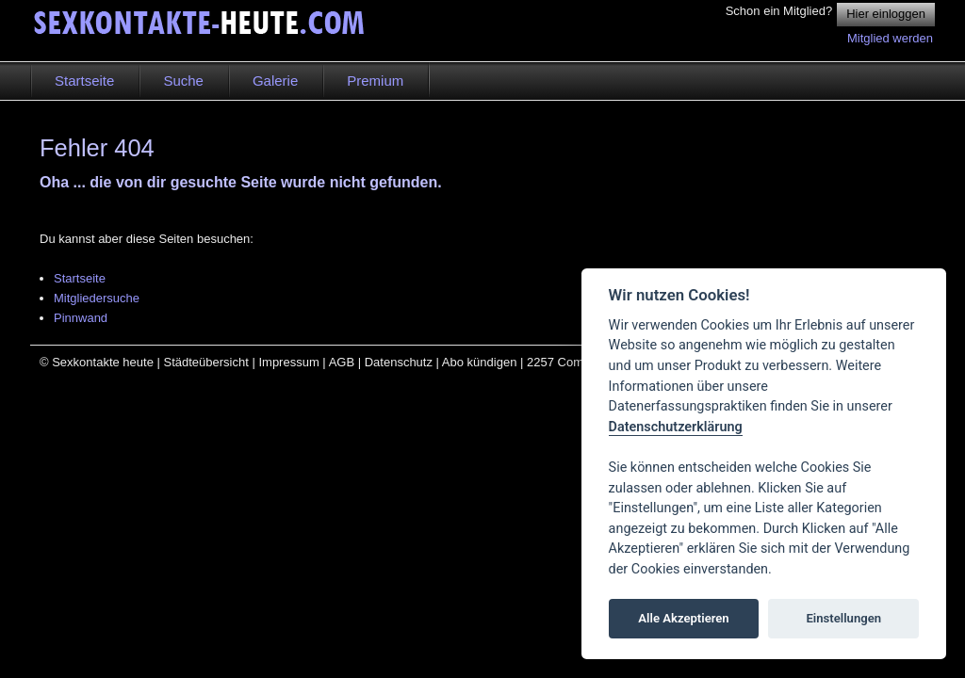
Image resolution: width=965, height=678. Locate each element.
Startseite (80, 278)
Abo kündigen (479, 362)
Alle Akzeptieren (683, 618)
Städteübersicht (205, 362)
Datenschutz (399, 362)
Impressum (288, 362)
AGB (341, 362)
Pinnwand (80, 318)
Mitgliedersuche (96, 298)
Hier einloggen (885, 14)
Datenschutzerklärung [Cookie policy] (676, 427)
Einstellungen (843, 618)
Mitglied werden (890, 38)
